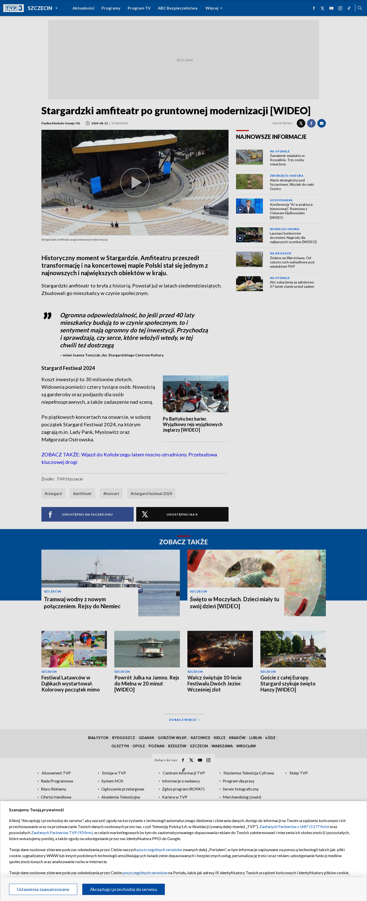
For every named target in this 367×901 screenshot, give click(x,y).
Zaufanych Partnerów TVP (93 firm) (62, 832)
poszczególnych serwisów (159, 849)
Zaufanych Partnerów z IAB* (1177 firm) (294, 826)
